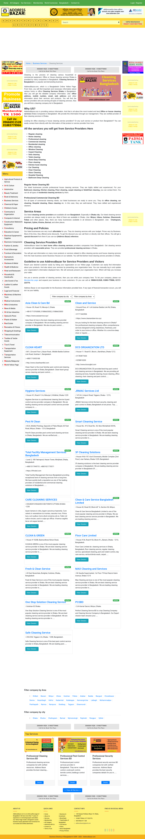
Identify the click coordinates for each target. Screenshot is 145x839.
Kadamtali (60, 700)
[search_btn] (119, 22)
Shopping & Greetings (12, 331)
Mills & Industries (11, 305)
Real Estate (8, 323)
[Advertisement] (72, 44)
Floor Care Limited (85, 535)
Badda (90, 696)
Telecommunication (12, 335)
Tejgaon (71, 704)
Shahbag (62, 704)
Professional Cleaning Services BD (36, 757)
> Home (46, 814)
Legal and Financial (11, 291)
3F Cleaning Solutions (87, 452)
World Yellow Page (11, 365)
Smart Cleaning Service (88, 421)
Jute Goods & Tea (11, 281)
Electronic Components (13, 242)
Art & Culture (9, 186)
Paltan (74, 696)
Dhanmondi (81, 704)
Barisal (62, 718)
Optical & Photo (10, 316)
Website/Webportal (11, 361)
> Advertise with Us (49, 824)
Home (6, 3)
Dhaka (35, 718)
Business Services (11, 201)
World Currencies (51, 3)
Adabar (82, 696)
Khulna (43, 718)
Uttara (58, 696)
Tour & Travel (9, 345)
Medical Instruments (12, 301)
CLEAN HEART (33, 347)
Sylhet (101, 718)
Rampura (52, 704)
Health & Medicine (11, 267)
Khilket (35, 696)
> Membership (48, 820)
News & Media (9, 308)
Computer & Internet (12, 218)
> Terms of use (48, 828)
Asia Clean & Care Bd (37, 303)
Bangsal (99, 696)
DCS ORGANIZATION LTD (89, 347)
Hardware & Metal (11, 263)
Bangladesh (64, 3)
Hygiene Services (35, 390)
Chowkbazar (109, 696)
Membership (38, 3)
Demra (32, 700)
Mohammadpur (105, 700)
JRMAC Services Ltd (87, 390)
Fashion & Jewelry (11, 246)
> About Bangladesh (64, 828)
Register (139, 3)
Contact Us (75, 3)
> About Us (47, 816)
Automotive (8, 189)
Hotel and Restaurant (12, 271)
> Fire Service (63, 824)
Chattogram (52, 718)
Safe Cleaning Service (37, 632)
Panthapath (34, 704)
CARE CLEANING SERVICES (41, 499)
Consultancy (9, 228)
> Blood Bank (62, 818)
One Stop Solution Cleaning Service (45, 602)
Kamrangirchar (82, 700)
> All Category (48, 822)
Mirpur (51, 696)
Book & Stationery (11, 197)
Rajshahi (83, 718)
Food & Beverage (10, 249)
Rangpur (93, 718)
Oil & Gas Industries (11, 312)
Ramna (43, 704)
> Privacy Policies (64, 831)
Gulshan (67, 696)
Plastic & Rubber (10, 320)
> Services (46, 818)
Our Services (26, 3)
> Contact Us (47, 826)
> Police (61, 826)
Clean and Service (85, 303)
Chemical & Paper (11, 204)
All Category (14, 3)
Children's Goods (10, 208)
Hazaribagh (41, 700)
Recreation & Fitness (12, 327)
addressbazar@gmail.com (83, 823)
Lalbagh (94, 700)
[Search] (89, 22)
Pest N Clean (32, 421)
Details (39, 782)
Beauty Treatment (11, 193)
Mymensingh (73, 718)
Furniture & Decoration (12, 253)
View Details (32, 330)
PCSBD (79, 602)
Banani (43, 696)
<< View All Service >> (72, 790)
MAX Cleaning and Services (91, 568)
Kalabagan (70, 700)
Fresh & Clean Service (37, 568)
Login (132, 3)
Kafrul (51, 700)
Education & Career (11, 232)
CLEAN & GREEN (34, 535)
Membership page (31, 280)
